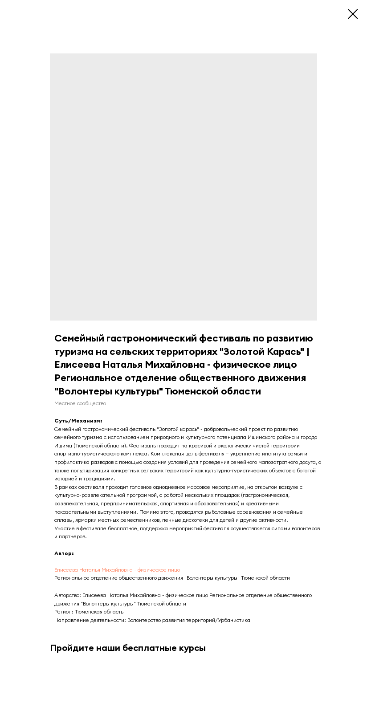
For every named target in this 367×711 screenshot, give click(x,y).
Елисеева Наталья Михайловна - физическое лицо (117, 569)
